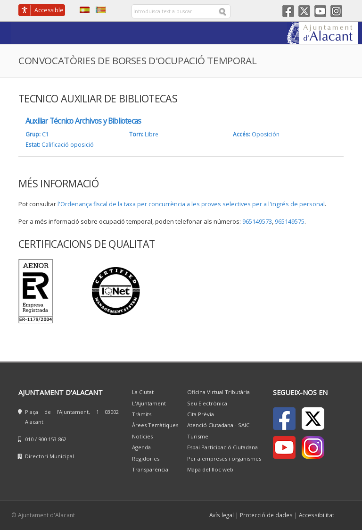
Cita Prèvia (200, 414)
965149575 (289, 222)
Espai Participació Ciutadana (222, 447)
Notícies (142, 436)
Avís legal (221, 515)
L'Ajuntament (149, 403)
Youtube (320, 11)
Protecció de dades (266, 515)
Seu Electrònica (207, 403)
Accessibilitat (316, 515)
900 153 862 (52, 439)
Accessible (49, 10)
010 (29, 439)
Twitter (304, 11)
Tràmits (141, 414)
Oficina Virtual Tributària (218, 391)
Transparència (150, 469)
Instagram (336, 11)
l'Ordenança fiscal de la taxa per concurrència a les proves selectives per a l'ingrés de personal (191, 204)
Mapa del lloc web (210, 469)
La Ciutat (143, 391)
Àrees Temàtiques (155, 425)
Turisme (197, 436)
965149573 (257, 222)
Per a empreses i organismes (224, 458)
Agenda (141, 447)
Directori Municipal (49, 456)
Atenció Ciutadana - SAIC (218, 425)
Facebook (288, 11)
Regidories (145, 458)
